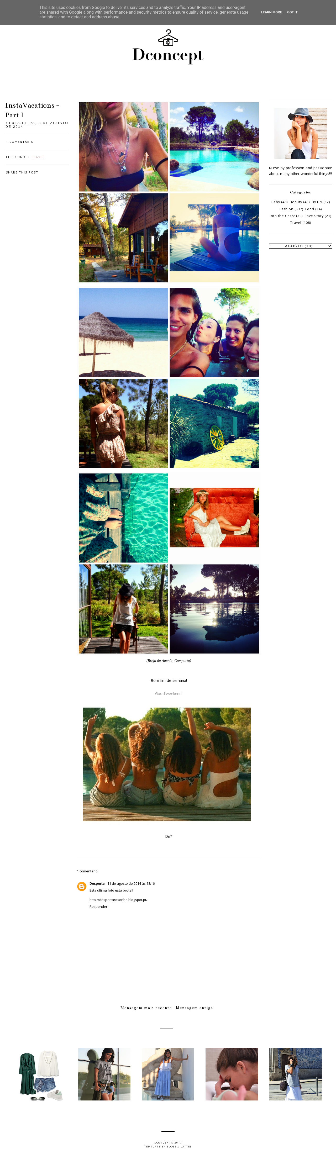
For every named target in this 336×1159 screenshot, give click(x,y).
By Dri (317, 202)
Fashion (286, 209)
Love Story (314, 216)
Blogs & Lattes (179, 1146)
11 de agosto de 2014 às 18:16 (131, 883)
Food (309, 209)
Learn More (271, 12)
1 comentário (20, 142)
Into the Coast (282, 216)
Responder (98, 906)
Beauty (296, 202)
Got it (292, 12)
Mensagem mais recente (146, 1007)
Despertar (98, 883)
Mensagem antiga (194, 1007)
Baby (275, 202)
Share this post (22, 172)
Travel (38, 157)
